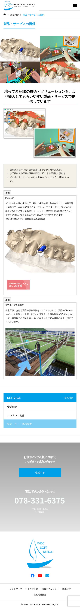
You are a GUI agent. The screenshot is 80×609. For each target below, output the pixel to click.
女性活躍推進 (40, 594)
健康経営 (66, 589)
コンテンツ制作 (15, 415)
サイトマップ (15, 589)
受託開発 (12, 406)
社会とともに (32, 589)
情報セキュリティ (50, 589)
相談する (40, 472)
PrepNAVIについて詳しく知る (18, 284)
